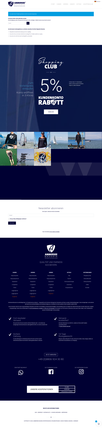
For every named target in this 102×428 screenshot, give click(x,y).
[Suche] (18, 23)
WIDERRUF (40, 412)
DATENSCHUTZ (46, 412)
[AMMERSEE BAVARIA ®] (17, 4)
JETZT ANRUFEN (51, 354)
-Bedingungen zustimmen (18, 218)
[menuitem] (53, 4)
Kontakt (87, 287)
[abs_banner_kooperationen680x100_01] (51, 389)
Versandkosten (87, 278)
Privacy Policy (13, 218)
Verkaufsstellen (87, 281)
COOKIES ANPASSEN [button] (56, 412)
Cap (69, 275)
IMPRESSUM (64, 412)
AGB (36, 412)
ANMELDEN (51, 112)
